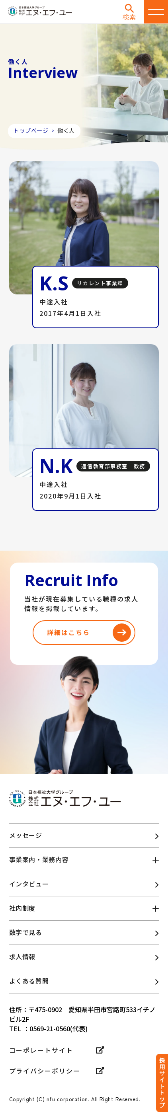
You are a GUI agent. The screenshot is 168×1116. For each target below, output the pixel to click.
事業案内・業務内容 (39, 859)
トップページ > (35, 131)
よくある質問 (29, 981)
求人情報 (22, 956)
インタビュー (29, 883)
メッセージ (25, 835)
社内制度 (22, 908)
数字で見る (25, 932)
